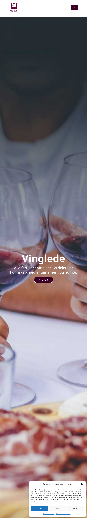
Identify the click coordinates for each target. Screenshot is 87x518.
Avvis (57, 508)
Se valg (75, 508)
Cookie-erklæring (49, 514)
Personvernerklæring (63, 514)
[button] (83, 484)
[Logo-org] (14, 3)
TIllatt (40, 508)
